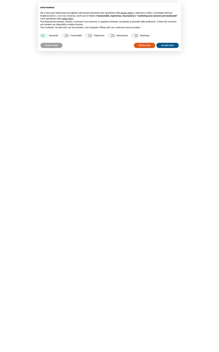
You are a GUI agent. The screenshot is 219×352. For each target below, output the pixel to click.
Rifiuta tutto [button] (144, 45)
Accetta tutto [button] (167, 45)
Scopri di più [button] (51, 45)
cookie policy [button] (67, 18)
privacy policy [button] (127, 13)
